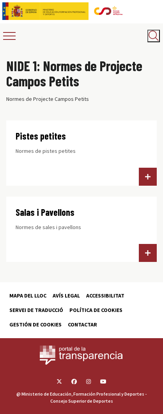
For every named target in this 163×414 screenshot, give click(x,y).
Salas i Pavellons (45, 212)
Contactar (82, 324)
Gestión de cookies (35, 324)
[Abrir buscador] (153, 36)
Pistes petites (41, 136)
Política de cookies (95, 310)
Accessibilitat (105, 295)
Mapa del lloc (27, 295)
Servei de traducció (36, 310)
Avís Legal (66, 295)
